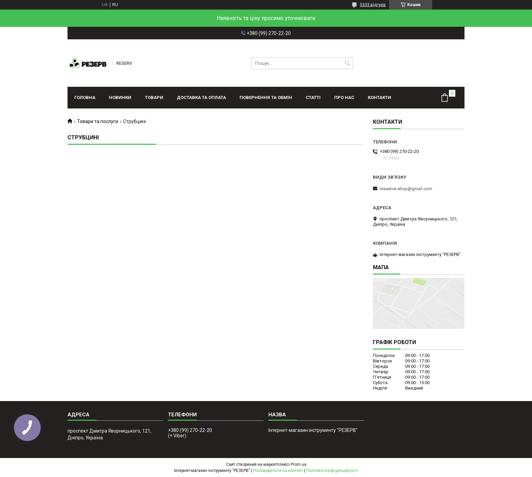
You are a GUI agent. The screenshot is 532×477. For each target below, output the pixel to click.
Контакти (379, 97)
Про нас (344, 97)
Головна (84, 97)
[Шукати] (347, 63)
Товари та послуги (97, 121)
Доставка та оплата (201, 97)
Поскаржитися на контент (278, 470)
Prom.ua (298, 464)
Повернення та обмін (266, 97)
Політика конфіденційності (332, 470)
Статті (313, 97)
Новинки (120, 97)
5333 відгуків (373, 4)
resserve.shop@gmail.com (406, 188)
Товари (154, 97)
